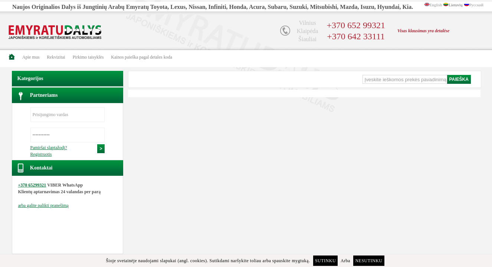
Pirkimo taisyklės (88, 57)
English (436, 5)
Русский (476, 5)
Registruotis (41, 154)
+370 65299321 (32, 185)
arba (43, 205)
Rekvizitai (56, 57)
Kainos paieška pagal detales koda (141, 57)
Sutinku (325, 260)
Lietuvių (455, 5)
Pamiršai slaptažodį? (48, 147)
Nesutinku (368, 260)
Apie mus (30, 57)
